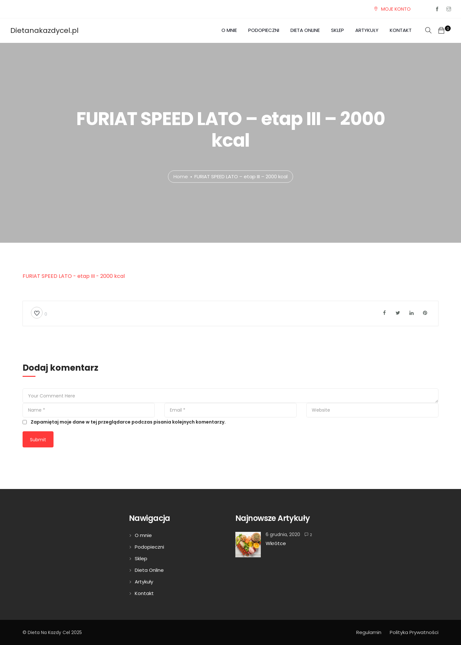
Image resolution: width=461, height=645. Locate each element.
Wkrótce (276, 543)
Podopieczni (263, 30)
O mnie (229, 30)
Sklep (337, 30)
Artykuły (366, 30)
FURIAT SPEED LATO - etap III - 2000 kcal (74, 276)
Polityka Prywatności (414, 632)
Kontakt (401, 30)
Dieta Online (305, 30)
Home (180, 176)
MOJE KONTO (396, 9)
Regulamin (368, 632)
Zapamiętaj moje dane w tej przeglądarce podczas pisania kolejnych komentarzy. (128, 422)
